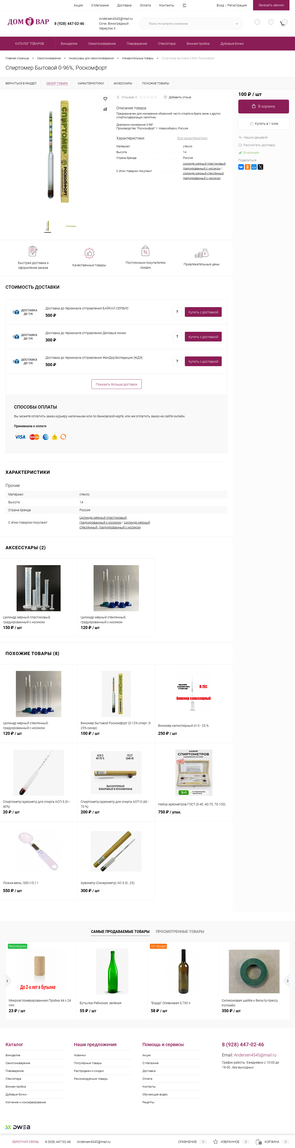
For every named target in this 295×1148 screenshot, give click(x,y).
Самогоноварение (18, 1064)
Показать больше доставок (116, 385)
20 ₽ (38, 816)
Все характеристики (192, 138)
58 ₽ (159, 1012)
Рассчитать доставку (256, 145)
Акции (78, 5)
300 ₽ (116, 895)
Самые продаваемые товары (120, 933)
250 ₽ (194, 737)
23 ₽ (17, 1012)
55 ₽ (88, 1012)
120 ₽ (116, 631)
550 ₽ (38, 895)
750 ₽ (194, 816)
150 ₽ (38, 631)
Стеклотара (13, 1080)
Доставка (124, 5)
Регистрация (237, 5)
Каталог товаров (29, 44)
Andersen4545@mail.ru (255, 1056)
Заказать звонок (271, 5)
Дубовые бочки (16, 1096)
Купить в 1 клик (264, 124)
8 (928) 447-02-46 (58, 1142)
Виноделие (13, 1056)
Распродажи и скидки (89, 1072)
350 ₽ (231, 1012)
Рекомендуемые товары (91, 1080)
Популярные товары (88, 1064)
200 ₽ (116, 816)
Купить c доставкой (203, 313)
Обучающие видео (155, 1096)
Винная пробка (16, 1088)
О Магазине (100, 5)
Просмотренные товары (180, 933)
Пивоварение (15, 1072)
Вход (220, 5)
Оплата (145, 5)
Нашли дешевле (253, 137)
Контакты (166, 5)
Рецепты (148, 1103)
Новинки (80, 1056)
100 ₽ (116, 737)
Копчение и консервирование (26, 1103)
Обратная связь (22, 1142)
